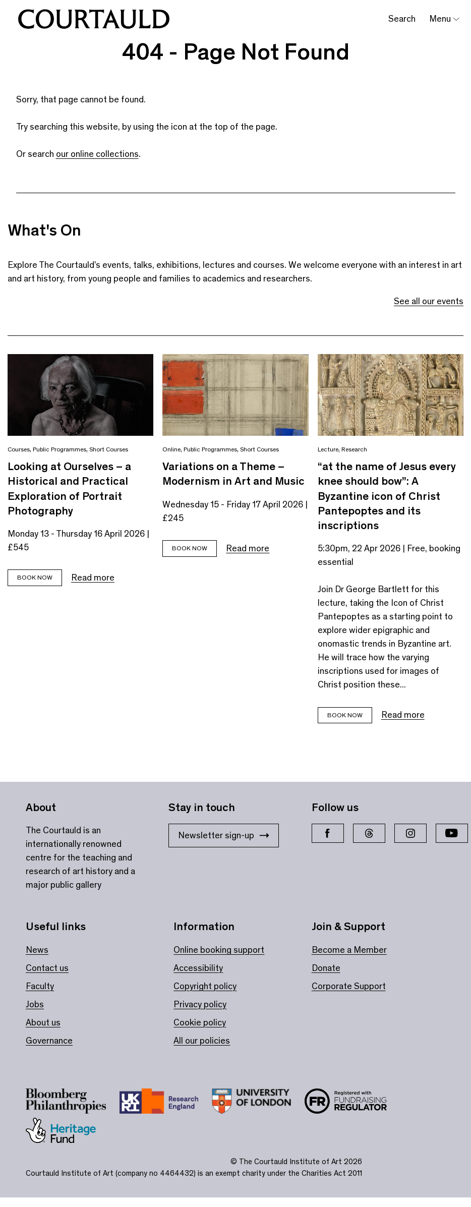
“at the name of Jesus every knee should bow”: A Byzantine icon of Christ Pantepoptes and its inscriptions (387, 495)
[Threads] (369, 833)
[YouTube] (452, 833)
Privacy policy (199, 1004)
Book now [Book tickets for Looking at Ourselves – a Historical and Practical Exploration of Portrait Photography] (34, 577)
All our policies (201, 1040)
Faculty (40, 986)
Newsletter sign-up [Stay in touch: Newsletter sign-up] (223, 835)
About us (43, 1022)
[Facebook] (328, 833)
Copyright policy (205, 986)
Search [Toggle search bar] (402, 18)
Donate (326, 967)
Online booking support (218, 949)
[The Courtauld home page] (93, 19)
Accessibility (198, 967)
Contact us (47, 967)
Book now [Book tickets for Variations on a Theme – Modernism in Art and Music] (189, 548)
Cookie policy (199, 1022)
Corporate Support (349, 986)
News (37, 949)
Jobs (35, 1004)
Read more (92, 577)
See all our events (428, 301)
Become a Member (349, 949)
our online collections (97, 153)
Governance (49, 1040)
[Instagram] (410, 833)
